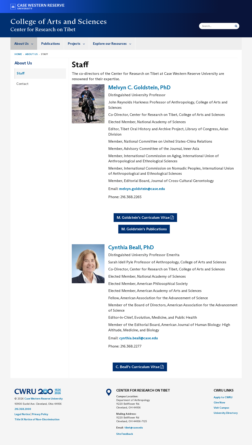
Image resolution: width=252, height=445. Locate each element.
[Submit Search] (236, 26)
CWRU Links (224, 390)
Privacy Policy (40, 414)
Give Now (219, 402)
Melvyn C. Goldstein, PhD (139, 87)
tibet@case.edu (133, 427)
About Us (25, 43)
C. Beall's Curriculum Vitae (138, 367)
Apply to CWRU (223, 397)
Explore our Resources (114, 43)
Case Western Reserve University (43, 398)
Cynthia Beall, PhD (131, 247)
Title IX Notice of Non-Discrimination (37, 419)
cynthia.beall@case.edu (138, 338)
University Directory (226, 413)
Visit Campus (221, 407)
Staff (21, 73)
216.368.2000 (23, 409)
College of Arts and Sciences (58, 21)
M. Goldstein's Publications (144, 229)
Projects (78, 43)
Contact (22, 84)
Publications (50, 44)
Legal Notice (22, 414)
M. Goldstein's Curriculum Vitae (143, 217)
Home (18, 54)
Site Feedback (124, 434)
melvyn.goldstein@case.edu (142, 188)
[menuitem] (23, 43)
